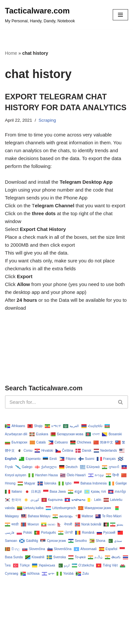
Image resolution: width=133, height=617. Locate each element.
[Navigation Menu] (120, 14)
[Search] (59, 402)
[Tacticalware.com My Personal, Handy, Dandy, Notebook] (40, 15)
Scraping (47, 120)
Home (11, 53)
